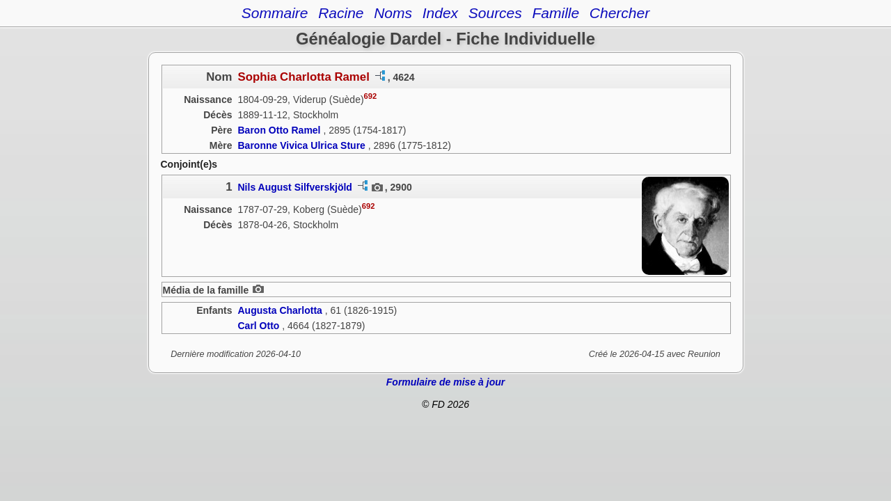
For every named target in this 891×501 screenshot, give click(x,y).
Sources (495, 13)
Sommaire (275, 13)
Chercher (619, 13)
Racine (340, 13)
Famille (555, 13)
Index (440, 13)
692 (370, 96)
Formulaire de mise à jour (445, 382)
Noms (393, 13)
